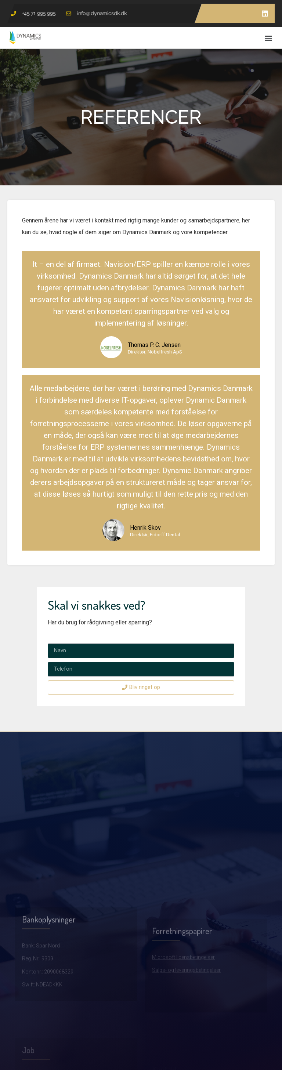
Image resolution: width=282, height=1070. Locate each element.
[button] (269, 38)
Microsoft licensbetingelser (183, 987)
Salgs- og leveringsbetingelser (186, 1000)
